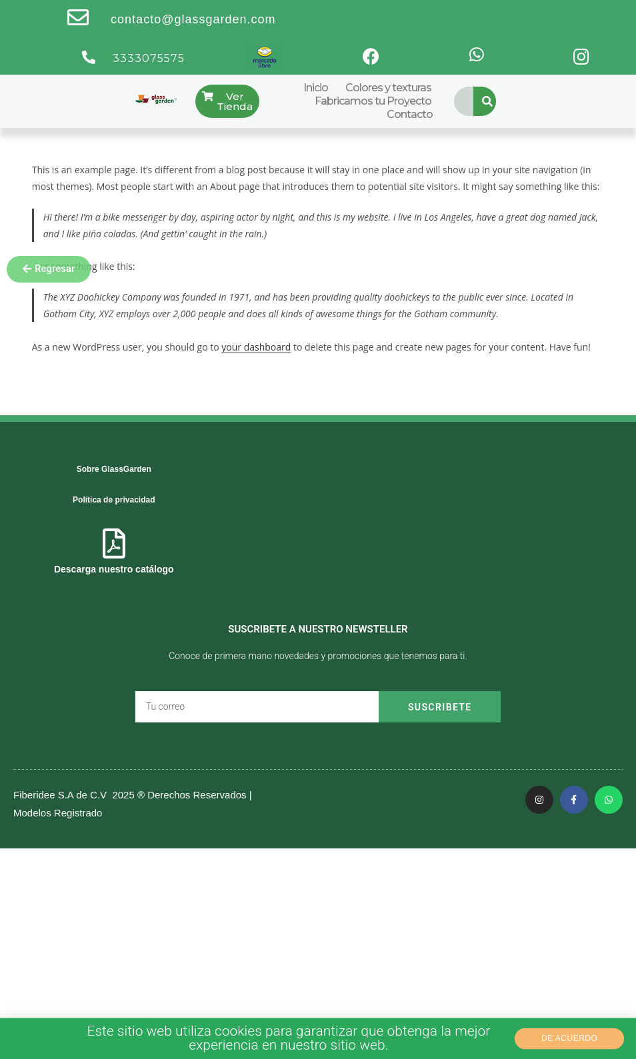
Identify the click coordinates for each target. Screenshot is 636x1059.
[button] (49, 269)
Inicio (315, 87)
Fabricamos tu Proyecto (373, 101)
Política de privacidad (114, 500)
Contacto (410, 114)
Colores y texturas (388, 87)
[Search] (488, 101)
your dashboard (256, 347)
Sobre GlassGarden (114, 469)
